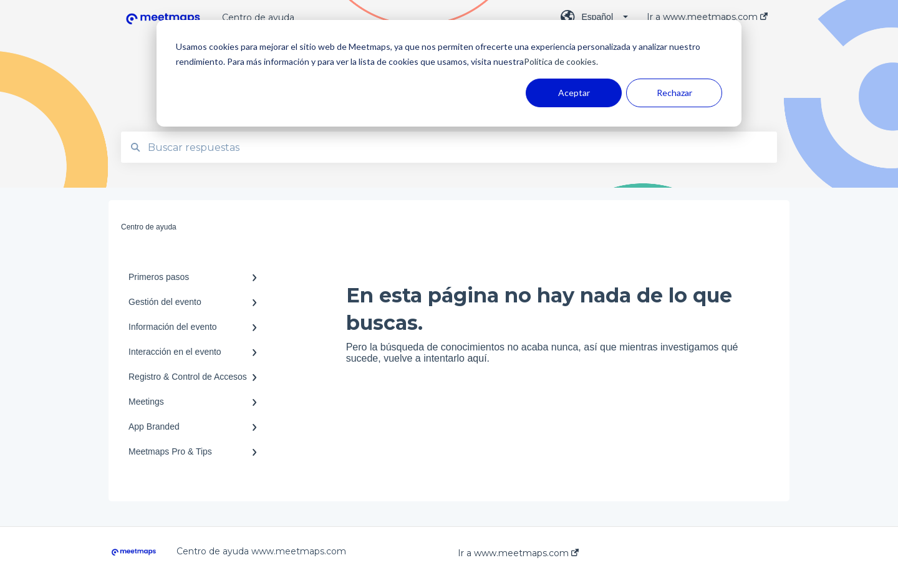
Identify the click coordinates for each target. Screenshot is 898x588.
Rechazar (674, 92)
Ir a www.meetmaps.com (518, 553)
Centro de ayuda (258, 17)
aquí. (478, 358)
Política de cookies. (561, 61)
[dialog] (449, 73)
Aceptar (574, 92)
